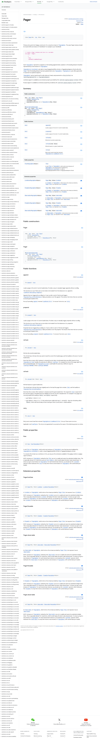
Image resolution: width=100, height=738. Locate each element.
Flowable (27, 188)
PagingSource (67, 71)
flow (47, 163)
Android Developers (27, 14)
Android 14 (62, 736)
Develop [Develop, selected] (39, 1)
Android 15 (62, 733)
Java (82, 24)
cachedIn (76, 461)
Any (36, 37)
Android (22, 733)
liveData (58, 180)
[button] (9, 25)
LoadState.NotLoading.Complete (32, 292)
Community (61, 1)
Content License (59, 626)
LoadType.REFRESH (43, 365)
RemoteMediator (40, 112)
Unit (26, 125)
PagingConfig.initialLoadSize (32, 389)
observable (59, 195)
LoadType (55, 362)
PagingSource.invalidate (31, 69)
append (48, 125)
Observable (28, 195)
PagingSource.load (29, 362)
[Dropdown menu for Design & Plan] (34, 1)
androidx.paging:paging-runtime (76, 479)
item (68, 387)
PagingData (62, 45)
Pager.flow (49, 184)
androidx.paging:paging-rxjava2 (76, 508)
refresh (48, 137)
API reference (6, 7)
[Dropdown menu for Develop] (43, 1)
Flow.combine (50, 460)
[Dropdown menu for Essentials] (22, 1)
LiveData (27, 180)
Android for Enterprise (25, 736)
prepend (48, 131)
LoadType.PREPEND (29, 365)
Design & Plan (28, 1)
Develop (35, 14)
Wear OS (49, 736)
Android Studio (93, 1)
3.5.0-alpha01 (80, 277)
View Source (79, 20)
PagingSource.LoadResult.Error (54, 153)
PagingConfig (35, 99)
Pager (30, 37)
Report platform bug (91, 733)
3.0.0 (82, 22)
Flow (26, 163)
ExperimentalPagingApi (32, 107)
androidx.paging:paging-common (75, 18)
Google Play (50, 1)
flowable (58, 188)
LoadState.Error (47, 301)
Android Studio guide (78, 735)
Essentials (17, 1)
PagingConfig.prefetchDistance (32, 297)
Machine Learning (38, 736)
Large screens (50, 733)
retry (47, 150)
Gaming (35, 733)
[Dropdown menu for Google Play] (54, 1)
